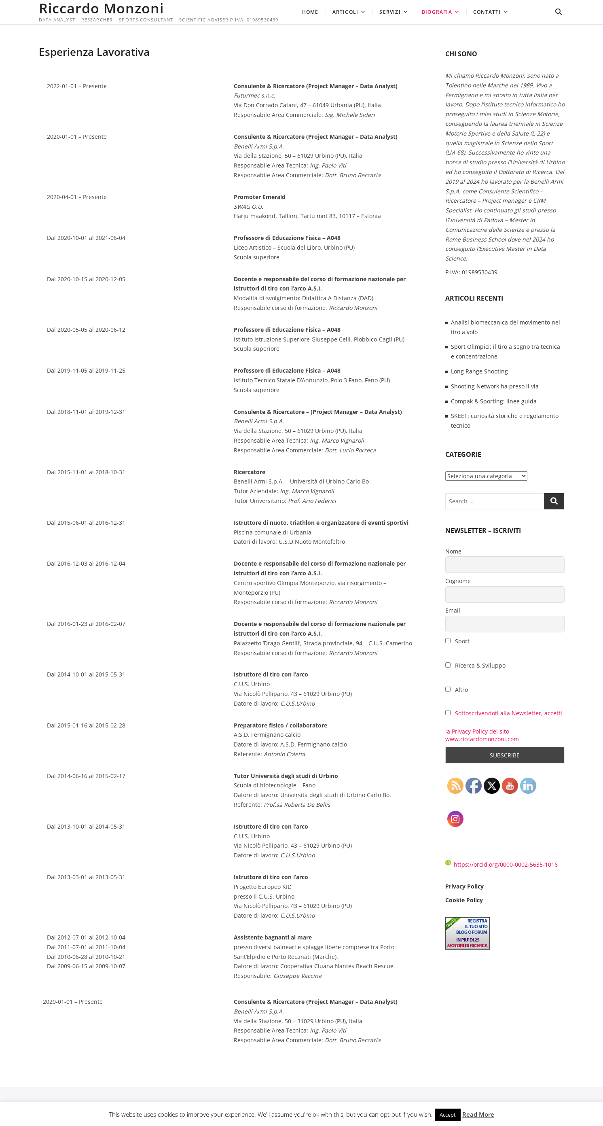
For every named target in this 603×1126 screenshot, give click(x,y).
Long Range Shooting (479, 371)
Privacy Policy (464, 886)
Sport (457, 641)
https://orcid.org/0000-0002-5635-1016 (501, 864)
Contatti (487, 11)
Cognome (458, 581)
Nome (453, 551)
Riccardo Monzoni (101, 8)
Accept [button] (448, 1114)
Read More (478, 1114)
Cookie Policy (464, 900)
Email (452, 610)
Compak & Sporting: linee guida (494, 401)
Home (310, 11)
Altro (456, 689)
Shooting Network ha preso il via (495, 386)
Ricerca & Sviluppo (475, 665)
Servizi (389, 11)
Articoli (345, 11)
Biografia (437, 11)
